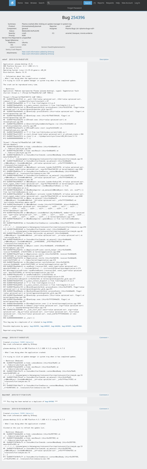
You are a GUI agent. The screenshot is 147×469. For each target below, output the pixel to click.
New (26, 3)
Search (41, 3)
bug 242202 (55, 326)
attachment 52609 (17, 342)
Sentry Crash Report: (14, 49)
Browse (33, 3)
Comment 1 (104, 337)
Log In (137, 3)
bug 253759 (34, 326)
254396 (78, 17)
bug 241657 (66, 326)
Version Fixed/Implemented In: (53, 47)
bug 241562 (47, 322)
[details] (30, 342)
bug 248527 (45, 326)
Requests (110, 3)
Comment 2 (104, 395)
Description (104, 59)
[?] (95, 3)
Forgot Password (74, 8)
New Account (127, 3)
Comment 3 (104, 409)
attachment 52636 (17, 413)
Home (20, 3)
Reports (101, 3)
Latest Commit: (16, 47)
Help (118, 3)
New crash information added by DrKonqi (38, 52)
